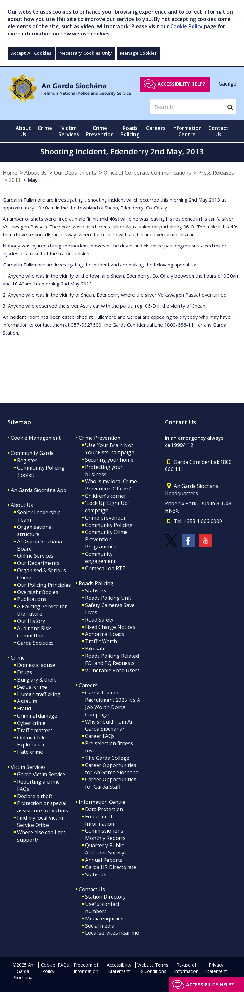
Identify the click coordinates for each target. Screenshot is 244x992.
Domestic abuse (36, 665)
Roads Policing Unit (108, 597)
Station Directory (105, 896)
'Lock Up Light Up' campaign (107, 507)
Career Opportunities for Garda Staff (110, 783)
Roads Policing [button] (129, 131)
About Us (35, 172)
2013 (14, 179)
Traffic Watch (101, 641)
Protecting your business (104, 471)
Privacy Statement (216, 968)
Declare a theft (34, 796)
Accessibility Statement (119, 968)
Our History (31, 621)
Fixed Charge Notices (110, 627)
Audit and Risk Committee (34, 632)
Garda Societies (35, 642)
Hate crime (30, 751)
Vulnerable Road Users (112, 670)
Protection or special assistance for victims (42, 807)
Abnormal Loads (104, 633)
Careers (88, 685)
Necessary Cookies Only (85, 53)
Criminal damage (37, 715)
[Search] (187, 106)
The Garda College (107, 757)
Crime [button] (45, 128)
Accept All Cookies (31, 53)
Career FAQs (100, 736)
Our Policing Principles (44, 584)
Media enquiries (104, 918)
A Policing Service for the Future (42, 610)
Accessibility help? (181, 84)
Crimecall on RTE (105, 568)
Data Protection (104, 809)
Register (27, 460)
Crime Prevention (99, 437)
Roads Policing (96, 583)
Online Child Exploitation (31, 741)
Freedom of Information (99, 820)
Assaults (27, 701)
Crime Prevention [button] (100, 131)
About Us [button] (23, 131)
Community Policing (108, 525)
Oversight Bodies (37, 592)
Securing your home (109, 459)
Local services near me (112, 932)
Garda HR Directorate (110, 867)
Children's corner (105, 495)
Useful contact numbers (102, 907)
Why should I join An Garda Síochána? (109, 725)
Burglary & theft (36, 679)
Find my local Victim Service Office (40, 821)
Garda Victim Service (41, 774)
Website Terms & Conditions (152, 968)
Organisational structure (35, 530)
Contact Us (92, 889)
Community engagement (100, 557)
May (33, 179)
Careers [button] (156, 128)
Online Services (35, 555)
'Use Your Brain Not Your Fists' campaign (109, 449)
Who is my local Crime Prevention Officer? (111, 485)
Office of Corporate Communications (147, 172)
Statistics (95, 590)
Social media (99, 925)
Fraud (24, 708)
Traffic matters (35, 730)
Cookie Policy (186, 26)
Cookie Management (36, 437)
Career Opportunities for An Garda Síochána (112, 769)
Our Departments (75, 172)
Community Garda (32, 453)
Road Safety (99, 619)
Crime (18, 657)
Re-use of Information (186, 968)
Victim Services (28, 767)
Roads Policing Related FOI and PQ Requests (112, 659)
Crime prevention (106, 517)
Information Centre (102, 801)
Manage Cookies (138, 53)
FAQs (63, 965)
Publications (31, 599)
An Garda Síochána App (38, 490)
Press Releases (216, 172)
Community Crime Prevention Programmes (106, 539)
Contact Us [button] (218, 131)
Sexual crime (32, 686)
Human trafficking (38, 694)
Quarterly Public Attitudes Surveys (106, 849)
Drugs (24, 672)
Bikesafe (95, 648)
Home (10, 172)
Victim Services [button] (68, 131)
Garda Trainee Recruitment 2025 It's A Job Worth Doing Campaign (112, 703)
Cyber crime (31, 723)
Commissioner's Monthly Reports (105, 834)
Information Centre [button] (187, 131)
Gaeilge (227, 83)
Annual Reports (103, 859)
